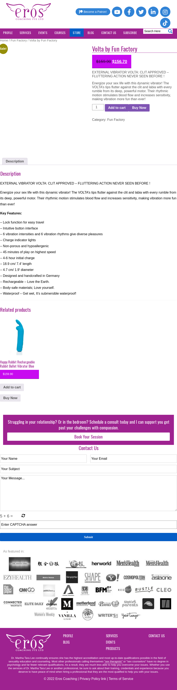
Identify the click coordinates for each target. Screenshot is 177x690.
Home (4, 40)
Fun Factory (19, 40)
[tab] (14, 161)
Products (113, 648)
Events (110, 642)
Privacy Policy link (93, 679)
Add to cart (116, 107)
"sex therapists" (113, 661)
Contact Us (157, 635)
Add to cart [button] (12, 387)
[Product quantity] (98, 107)
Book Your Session (88, 437)
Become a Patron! (93, 11)
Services (112, 635)
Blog (66, 642)
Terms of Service (121, 679)
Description (15, 161)
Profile (68, 635)
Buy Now (139, 107)
